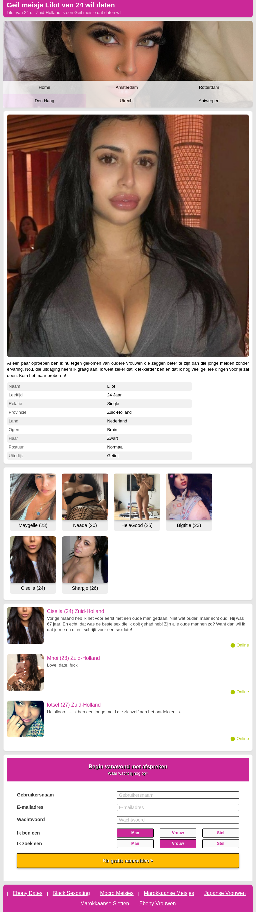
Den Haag (44, 100)
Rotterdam (209, 87)
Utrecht (127, 100)
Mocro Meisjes (117, 893)
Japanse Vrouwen (225, 893)
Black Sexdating (71, 893)
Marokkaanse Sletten (104, 903)
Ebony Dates (27, 893)
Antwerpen (209, 100)
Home (44, 87)
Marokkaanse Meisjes (169, 893)
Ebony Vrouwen (157, 903)
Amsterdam (127, 87)
